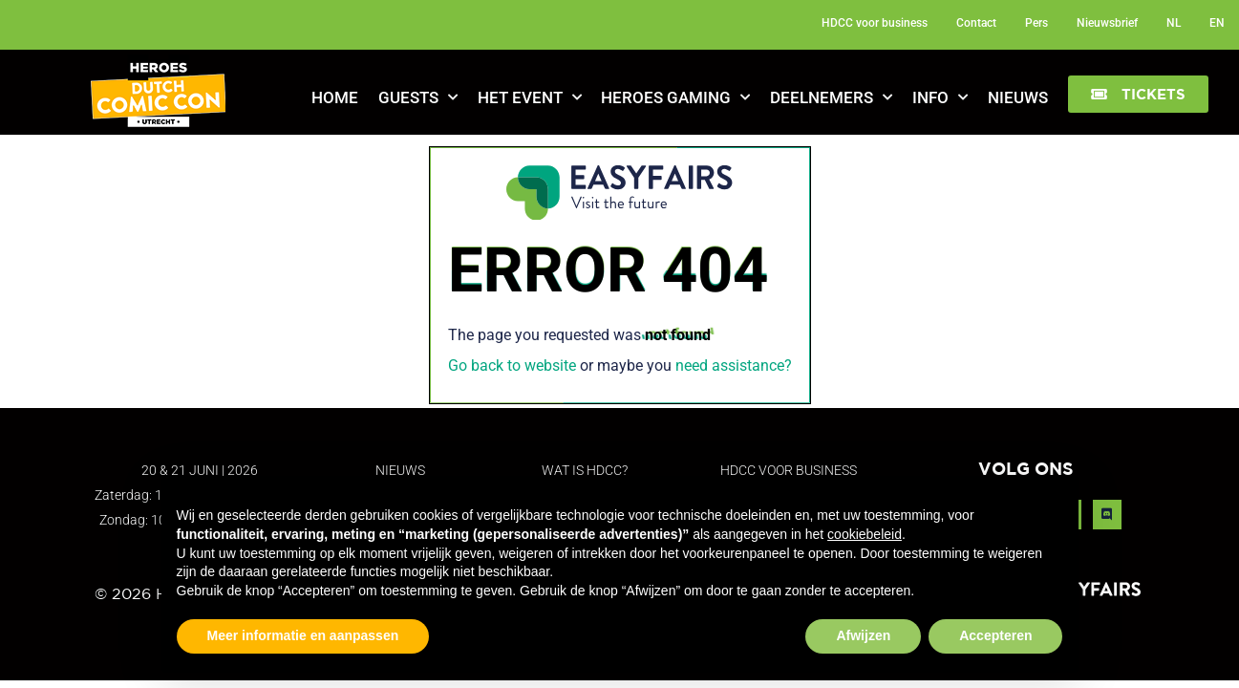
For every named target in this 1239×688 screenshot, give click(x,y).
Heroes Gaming (675, 97)
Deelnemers (831, 97)
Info (940, 97)
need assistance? (733, 365)
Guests (418, 97)
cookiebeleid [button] (864, 534)
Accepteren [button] (995, 635)
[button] (1138, 94)
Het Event (530, 97)
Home (334, 97)
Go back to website (512, 365)
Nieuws (1018, 97)
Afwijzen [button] (863, 635)
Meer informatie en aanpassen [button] (303, 635)
